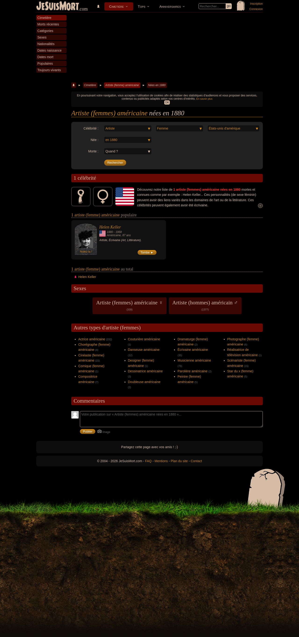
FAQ (148, 461)
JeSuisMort (57, 6)
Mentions (161, 461)
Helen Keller (110, 227)
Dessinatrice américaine (145, 371)
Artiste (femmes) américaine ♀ (129, 305)
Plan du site (179, 461)
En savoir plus (204, 98)
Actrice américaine (91, 339)
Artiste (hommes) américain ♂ (205, 305)
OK (167, 102)
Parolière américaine (192, 371)
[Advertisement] (167, 47)
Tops (141, 6)
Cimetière (116, 6)
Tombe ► (147, 252)
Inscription (256, 3)
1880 (110, 232)
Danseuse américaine (144, 350)
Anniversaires (170, 6)
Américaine (114, 235)
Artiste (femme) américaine (122, 85)
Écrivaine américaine (193, 350)
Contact (196, 461)
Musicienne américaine (194, 360)
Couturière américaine (144, 339)
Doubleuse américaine (144, 382)
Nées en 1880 (157, 85)
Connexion (256, 9)
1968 (118, 232)
